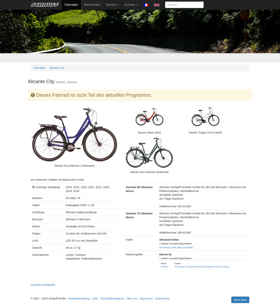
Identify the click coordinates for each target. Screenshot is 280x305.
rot (160, 247)
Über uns (131, 298)
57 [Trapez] (190, 267)
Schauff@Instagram (112, 298)
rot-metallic (187, 247)
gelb (179, 247)
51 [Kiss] (225, 267)
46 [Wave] (199, 267)
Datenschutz (162, 298)
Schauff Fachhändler (43, 284)
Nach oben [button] (240, 299)
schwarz (167, 247)
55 (162, 267)
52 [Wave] (208, 267)
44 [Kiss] (217, 267)
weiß (174, 247)
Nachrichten (92, 4)
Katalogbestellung (79, 298)
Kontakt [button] (131, 4)
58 (165, 267)
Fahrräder (71, 4)
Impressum (146, 298)
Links (95, 298)
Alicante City (56, 67)
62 (167, 267)
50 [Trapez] (179, 267)
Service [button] (112, 4)
